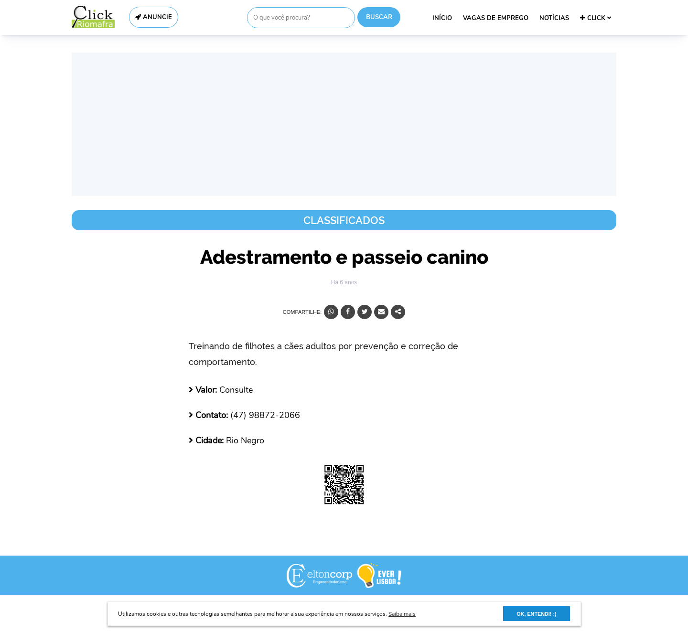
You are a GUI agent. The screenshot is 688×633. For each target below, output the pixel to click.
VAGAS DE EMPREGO (495, 18)
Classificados (344, 220)
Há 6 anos (344, 282)
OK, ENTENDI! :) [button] (536, 614)
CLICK (595, 18)
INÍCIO (442, 18)
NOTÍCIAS (554, 18)
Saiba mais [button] (402, 614)
